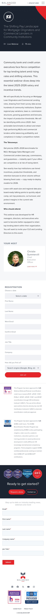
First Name (9, 301)
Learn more (32, 266)
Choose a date (10, 290)
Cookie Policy (17, 609)
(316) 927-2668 (34, 3)
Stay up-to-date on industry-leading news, (23, 503)
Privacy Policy (28, 609)
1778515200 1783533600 (23, 296)
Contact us (31, 492)
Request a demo (17, 492)
